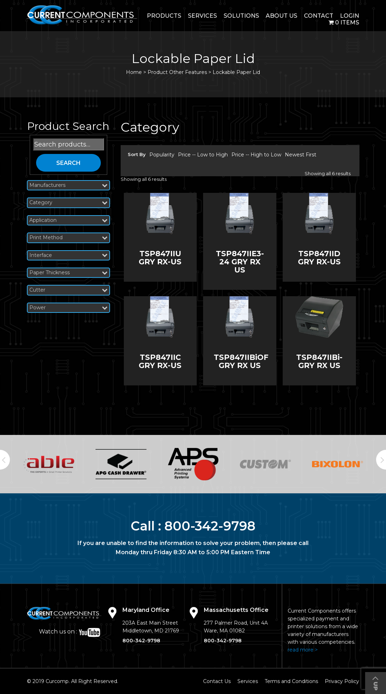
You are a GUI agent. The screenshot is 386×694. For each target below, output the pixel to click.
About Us (281, 15)
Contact (318, 15)
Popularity (161, 154)
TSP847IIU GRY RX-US (160, 257)
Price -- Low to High (203, 154)
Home (134, 72)
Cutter (68, 290)
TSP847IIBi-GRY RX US (319, 361)
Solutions (241, 15)
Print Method (68, 237)
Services (202, 15)
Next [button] (381, 460)
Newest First (300, 154)
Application (68, 220)
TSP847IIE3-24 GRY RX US (240, 261)
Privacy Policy (342, 681)
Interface (68, 255)
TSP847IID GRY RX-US (319, 257)
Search (68, 163)
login (349, 15)
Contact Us (217, 681)
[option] (49, 464)
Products (164, 15)
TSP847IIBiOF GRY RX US (241, 361)
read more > (303, 650)
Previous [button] (5, 460)
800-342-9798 (210, 526)
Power (68, 307)
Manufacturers (68, 185)
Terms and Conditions (291, 681)
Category (68, 202)
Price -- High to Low (256, 154)
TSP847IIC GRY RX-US (160, 361)
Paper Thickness (68, 272)
